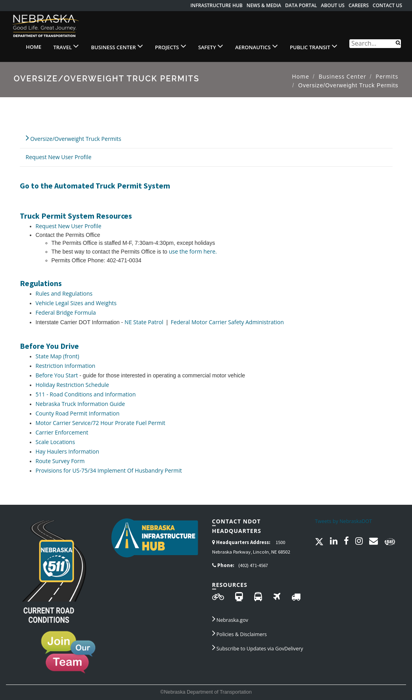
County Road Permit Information (78, 413)
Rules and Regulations (64, 293)
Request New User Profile (59, 157)
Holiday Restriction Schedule (72, 384)
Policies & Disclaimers (239, 633)
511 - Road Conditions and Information (86, 394)
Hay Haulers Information (68, 451)
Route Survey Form (60, 461)
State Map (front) (57, 356)
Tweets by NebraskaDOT (343, 521)
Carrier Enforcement (62, 432)
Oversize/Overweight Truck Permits (73, 137)
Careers (359, 5)
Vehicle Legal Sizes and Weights (76, 303)
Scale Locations (55, 442)
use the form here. (193, 251)
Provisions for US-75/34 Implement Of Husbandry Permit (109, 470)
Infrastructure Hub (216, 5)
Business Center (117, 46)
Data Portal (301, 5)
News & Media (264, 5)
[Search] (398, 42)
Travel (66, 46)
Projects (170, 46)
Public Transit (313, 46)
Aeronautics (256, 46)
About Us (333, 5)
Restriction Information (66, 365)
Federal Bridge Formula (66, 312)
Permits (387, 76)
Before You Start (57, 375)
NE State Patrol (145, 322)
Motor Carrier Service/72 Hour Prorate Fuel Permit (100, 423)
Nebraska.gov (230, 618)
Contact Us (387, 5)
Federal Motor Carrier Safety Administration (226, 322)
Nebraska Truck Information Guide (80, 404)
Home (33, 46)
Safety (210, 46)
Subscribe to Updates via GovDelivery (257, 647)
